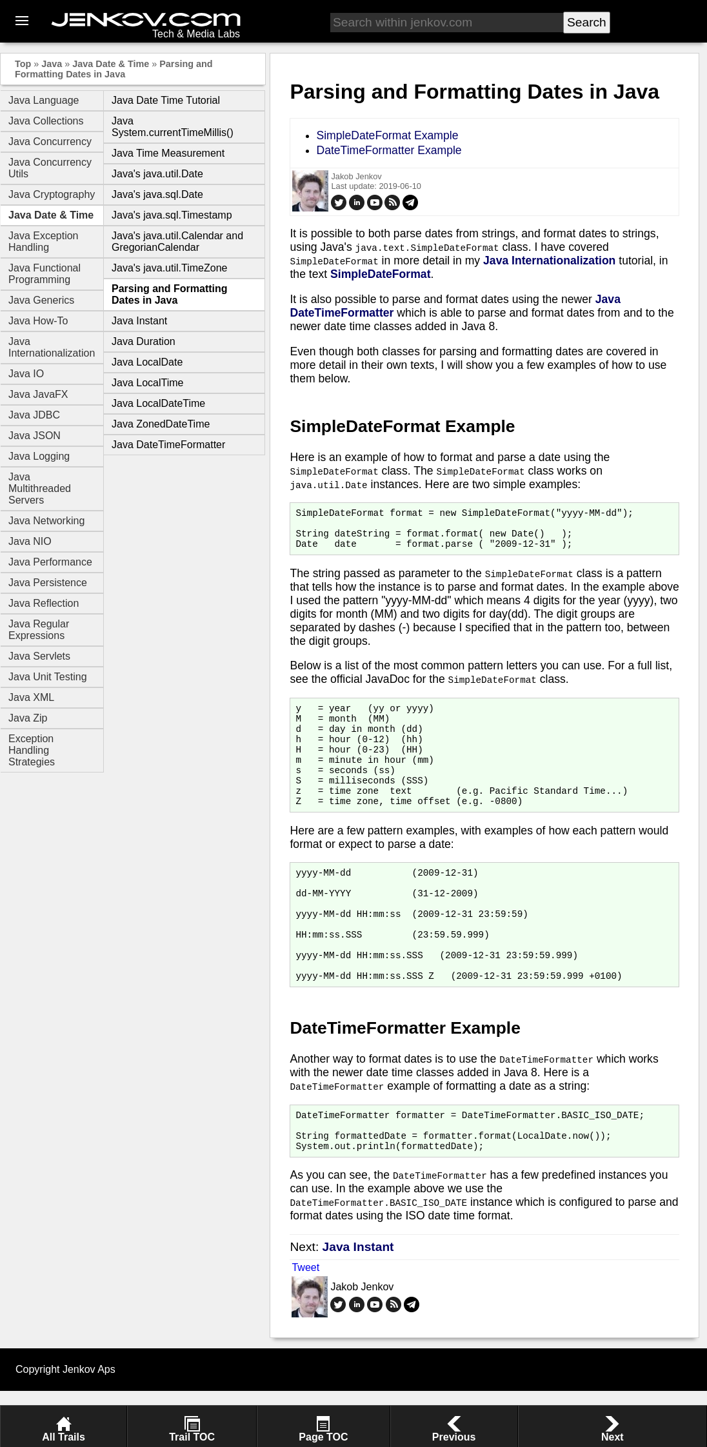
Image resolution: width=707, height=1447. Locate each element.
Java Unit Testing (47, 676)
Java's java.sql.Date (157, 194)
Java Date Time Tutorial (166, 100)
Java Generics (41, 300)
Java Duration (143, 341)
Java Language (43, 100)
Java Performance (50, 561)
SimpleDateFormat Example (387, 135)
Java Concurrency (50, 141)
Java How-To (38, 320)
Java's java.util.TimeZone (169, 267)
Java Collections (46, 120)
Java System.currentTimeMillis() (173, 126)
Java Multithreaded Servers (39, 488)
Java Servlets (39, 656)
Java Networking (46, 520)
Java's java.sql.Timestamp (172, 215)
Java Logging (39, 456)
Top (23, 64)
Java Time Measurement (168, 153)
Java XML (31, 697)
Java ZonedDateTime (161, 423)
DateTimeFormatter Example (388, 150)
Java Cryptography (51, 194)
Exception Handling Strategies (31, 750)
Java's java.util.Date (157, 173)
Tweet (305, 1323)
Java (51, 64)
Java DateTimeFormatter (168, 444)
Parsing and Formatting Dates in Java (114, 69)
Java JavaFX (38, 394)
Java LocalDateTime (158, 403)
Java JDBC (34, 414)
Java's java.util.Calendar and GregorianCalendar (177, 241)
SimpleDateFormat (380, 274)
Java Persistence (47, 582)
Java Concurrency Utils (50, 168)
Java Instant (139, 320)
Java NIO (30, 541)
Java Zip (27, 718)
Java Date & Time (110, 64)
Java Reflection (43, 603)
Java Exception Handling (43, 241)
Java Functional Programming (44, 273)
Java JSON (34, 435)
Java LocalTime (147, 382)
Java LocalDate (147, 362)
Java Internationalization (51, 347)
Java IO (26, 373)
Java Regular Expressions (38, 629)
